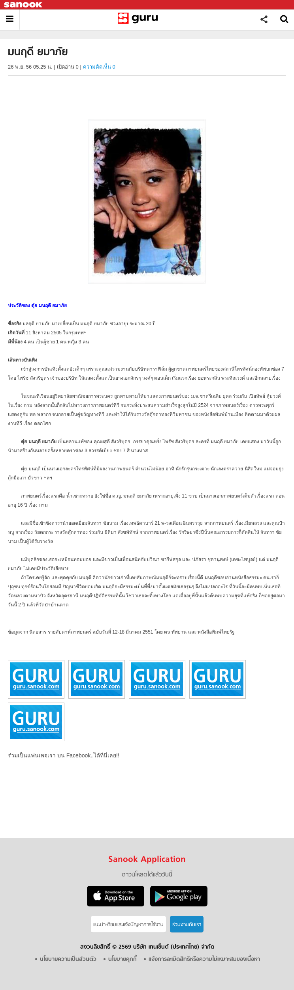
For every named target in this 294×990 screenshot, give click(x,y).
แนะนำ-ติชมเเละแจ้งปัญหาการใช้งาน (128, 925)
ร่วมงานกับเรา (186, 925)
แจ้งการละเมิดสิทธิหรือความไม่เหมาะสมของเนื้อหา (204, 959)
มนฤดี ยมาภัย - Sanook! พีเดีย (139, 19)
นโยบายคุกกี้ (122, 959)
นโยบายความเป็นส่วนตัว (68, 959)
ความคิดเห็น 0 (99, 67)
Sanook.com (23, 5)
